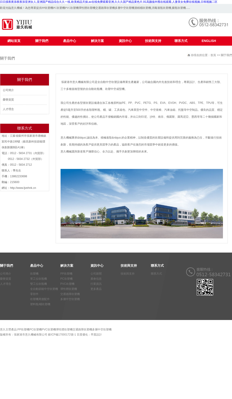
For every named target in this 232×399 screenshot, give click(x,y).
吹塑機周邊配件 (40, 299)
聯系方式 (156, 273)
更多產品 (96, 289)
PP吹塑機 (47, 8)
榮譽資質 (8, 99)
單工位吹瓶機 (38, 278)
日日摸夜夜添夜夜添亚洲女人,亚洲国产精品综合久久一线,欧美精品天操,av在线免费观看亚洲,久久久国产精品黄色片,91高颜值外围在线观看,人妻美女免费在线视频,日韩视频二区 (108, 1)
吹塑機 (34, 273)
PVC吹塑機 (72, 8)
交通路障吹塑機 (105, 8)
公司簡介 (8, 90)
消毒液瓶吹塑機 (161, 8)
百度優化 (82, 334)
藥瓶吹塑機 (179, 8)
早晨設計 (96, 334)
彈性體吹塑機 (87, 8)
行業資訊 (96, 283)
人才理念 (8, 109)
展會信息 (96, 278)
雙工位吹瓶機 (38, 283)
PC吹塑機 (59, 8)
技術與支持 (128, 273)
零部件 (34, 294)
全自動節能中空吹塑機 (44, 289)
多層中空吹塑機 (124, 8)
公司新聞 (96, 273)
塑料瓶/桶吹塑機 (40, 304)
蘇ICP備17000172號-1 (62, 334)
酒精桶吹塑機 (142, 8)
